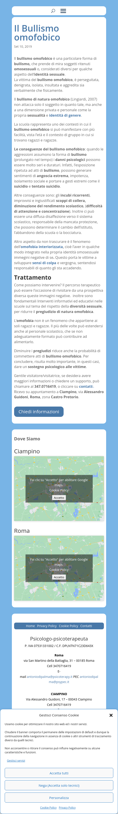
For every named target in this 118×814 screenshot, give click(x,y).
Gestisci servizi (16, 761)
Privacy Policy (67, 808)
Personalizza (59, 797)
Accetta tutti (58, 773)
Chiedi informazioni (39, 412)
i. (86, 386)
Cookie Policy (48, 808)
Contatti (86, 626)
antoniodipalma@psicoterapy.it (50, 677)
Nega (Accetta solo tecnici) (59, 785)
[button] (111, 715)
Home (30, 626)
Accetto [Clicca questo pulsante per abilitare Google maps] (59, 497)
